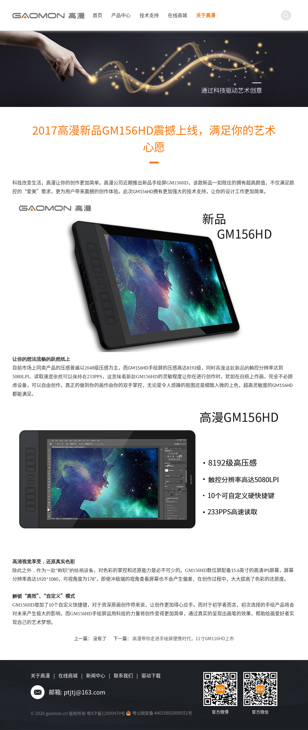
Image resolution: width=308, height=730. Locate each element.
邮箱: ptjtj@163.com (77, 692)
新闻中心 (95, 675)
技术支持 (149, 15)
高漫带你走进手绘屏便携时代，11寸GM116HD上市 (183, 638)
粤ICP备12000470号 (106, 713)
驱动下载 (151, 675)
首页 (97, 15)
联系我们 (123, 675)
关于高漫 (205, 15)
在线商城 (177, 15)
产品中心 (121, 15)
